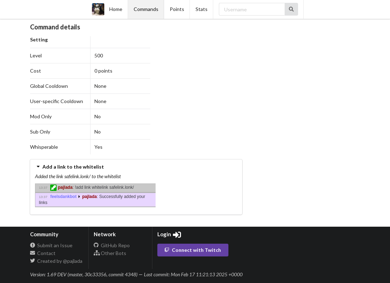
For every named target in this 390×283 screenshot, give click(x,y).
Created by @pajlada (56, 261)
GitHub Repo (112, 245)
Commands (146, 9)
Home (107, 9)
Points (177, 9)
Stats (202, 9)
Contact (43, 253)
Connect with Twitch (192, 250)
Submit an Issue (51, 245)
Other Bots (110, 253)
